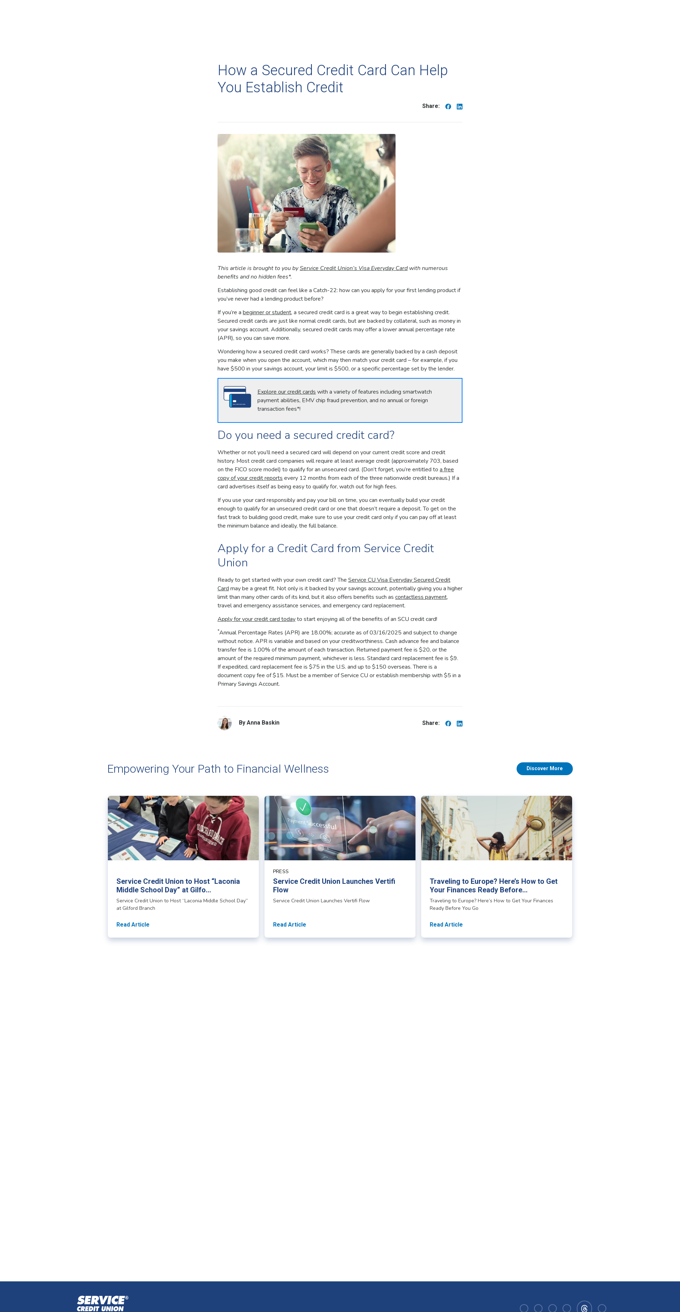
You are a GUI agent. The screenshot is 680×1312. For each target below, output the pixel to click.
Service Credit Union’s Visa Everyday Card (354, 268)
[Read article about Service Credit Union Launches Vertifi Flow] (340, 867)
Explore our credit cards (286, 392)
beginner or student (267, 312)
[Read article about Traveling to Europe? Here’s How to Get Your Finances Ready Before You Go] (496, 867)
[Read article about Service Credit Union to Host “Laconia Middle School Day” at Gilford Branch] (183, 867)
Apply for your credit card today (256, 619)
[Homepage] (101, 1308)
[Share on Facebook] (448, 106)
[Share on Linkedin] (459, 106)
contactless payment (421, 597)
